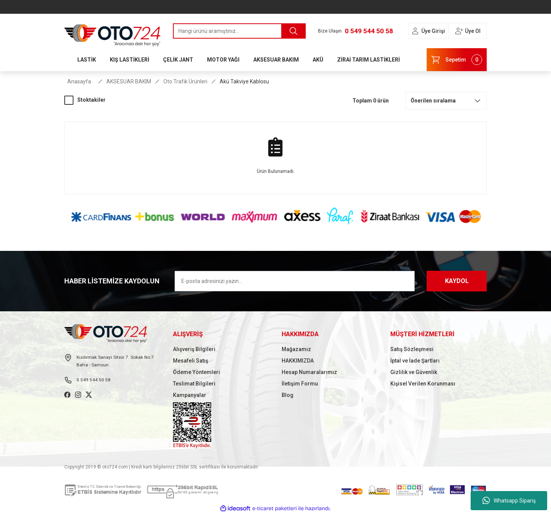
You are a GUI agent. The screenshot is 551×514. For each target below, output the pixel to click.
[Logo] (112, 33)
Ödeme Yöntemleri (196, 372)
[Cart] (457, 59)
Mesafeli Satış (190, 361)
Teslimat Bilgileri (194, 384)
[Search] (239, 31)
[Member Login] (415, 31)
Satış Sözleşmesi (412, 349)
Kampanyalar (189, 395)
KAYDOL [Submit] (457, 281)
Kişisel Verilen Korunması (422, 384)
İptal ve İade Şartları (415, 361)
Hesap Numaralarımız (309, 372)
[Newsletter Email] (294, 281)
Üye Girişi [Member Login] (433, 31)
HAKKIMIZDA (298, 361)
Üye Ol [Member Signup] (473, 31)
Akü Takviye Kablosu (244, 81)
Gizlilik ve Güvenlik (413, 372)
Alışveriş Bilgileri (194, 349)
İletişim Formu (300, 384)
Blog (287, 395)
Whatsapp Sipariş (509, 500)
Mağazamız (296, 349)
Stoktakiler (91, 100)
